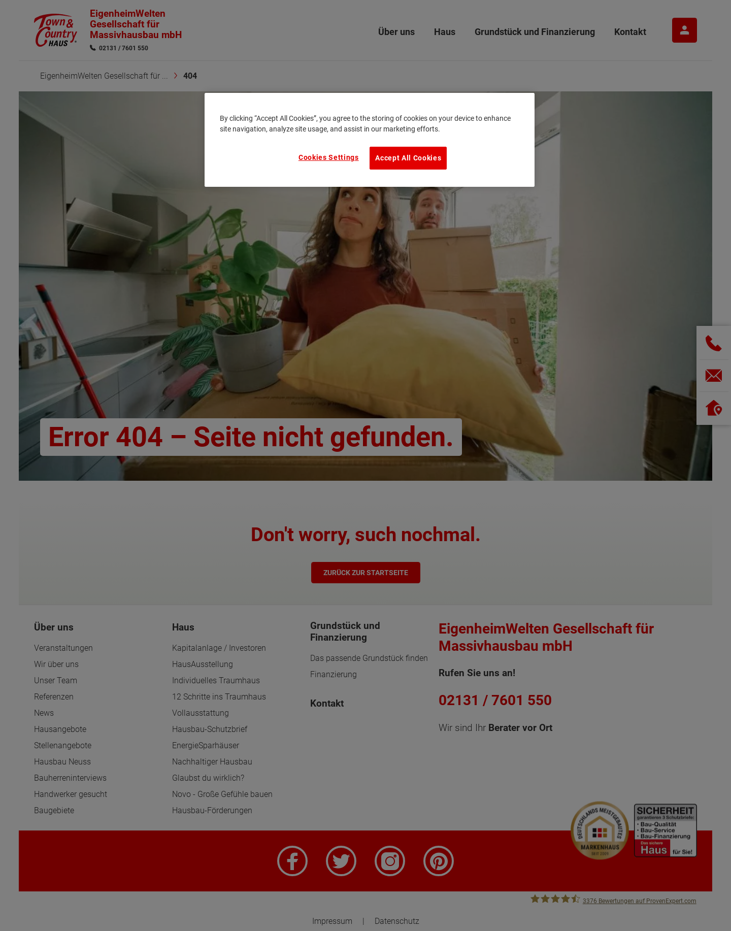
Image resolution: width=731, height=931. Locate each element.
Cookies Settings (328, 157)
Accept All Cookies (408, 158)
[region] (370, 139)
